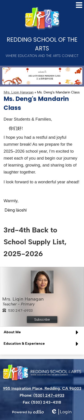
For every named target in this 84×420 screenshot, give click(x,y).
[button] (42, 334)
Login (61, 412)
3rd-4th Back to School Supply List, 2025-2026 (35, 242)
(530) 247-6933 (48, 395)
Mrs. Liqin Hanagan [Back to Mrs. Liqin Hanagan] (19, 92)
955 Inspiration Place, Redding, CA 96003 (42, 388)
